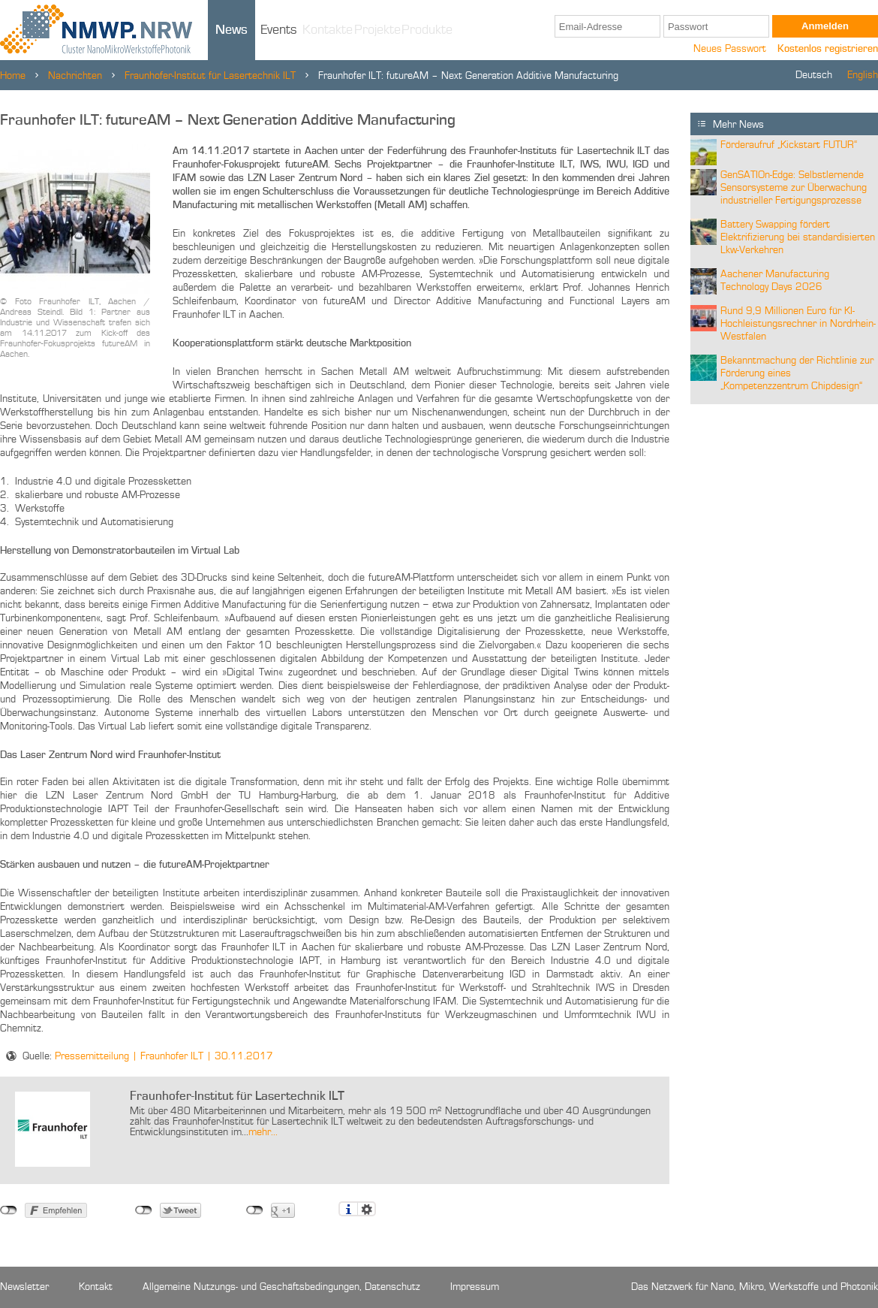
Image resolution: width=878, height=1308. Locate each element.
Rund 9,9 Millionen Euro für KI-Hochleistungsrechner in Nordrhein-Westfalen (798, 324)
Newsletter (24, 1287)
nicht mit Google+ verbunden (254, 1210)
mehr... (263, 1132)
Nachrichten (75, 76)
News (231, 30)
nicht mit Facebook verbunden (8, 1210)
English (862, 75)
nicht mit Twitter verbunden (143, 1210)
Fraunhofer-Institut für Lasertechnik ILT (210, 76)
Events (278, 30)
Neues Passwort (729, 49)
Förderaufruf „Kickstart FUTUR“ (788, 145)
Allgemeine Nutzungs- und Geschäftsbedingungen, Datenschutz (281, 1287)
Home (13, 76)
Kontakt (96, 1287)
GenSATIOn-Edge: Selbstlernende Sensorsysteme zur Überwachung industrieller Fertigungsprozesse (793, 188)
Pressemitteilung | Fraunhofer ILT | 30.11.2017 (164, 1056)
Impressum (474, 1287)
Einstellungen (366, 1208)
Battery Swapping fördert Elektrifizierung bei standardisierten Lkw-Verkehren (797, 237)
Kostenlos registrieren (827, 49)
